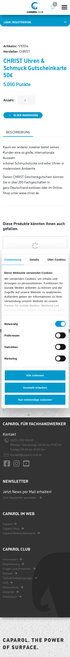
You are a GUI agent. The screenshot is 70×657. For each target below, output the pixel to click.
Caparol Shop (13, 528)
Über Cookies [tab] (56, 259)
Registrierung (13, 564)
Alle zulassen (35, 375)
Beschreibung (18, 132)
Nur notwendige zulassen (35, 399)
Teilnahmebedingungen (20, 578)
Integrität (11, 592)
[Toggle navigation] (64, 7)
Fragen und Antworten (19, 568)
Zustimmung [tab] (12, 259)
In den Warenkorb (23, 115)
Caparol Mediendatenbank (21, 533)
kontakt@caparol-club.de (26, 455)
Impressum (12, 596)
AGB (8, 582)
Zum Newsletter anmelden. (22, 497)
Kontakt (10, 573)
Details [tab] (34, 259)
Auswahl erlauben (35, 387)
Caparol (10, 524)
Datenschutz (13, 587)
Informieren (12, 559)
